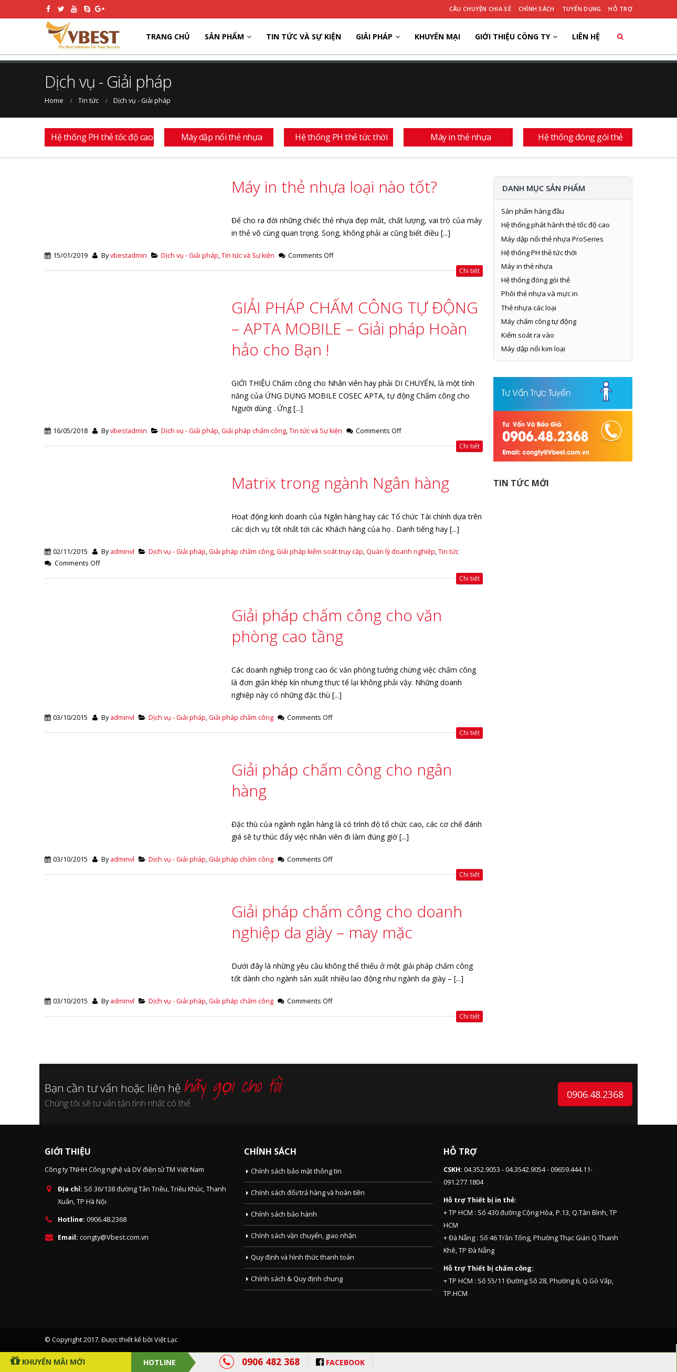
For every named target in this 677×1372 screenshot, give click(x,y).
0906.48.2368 (595, 1094)
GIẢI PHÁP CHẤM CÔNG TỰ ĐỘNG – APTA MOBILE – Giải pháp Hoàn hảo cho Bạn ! (354, 328)
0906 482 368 (271, 1361)
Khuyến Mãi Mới (52, 1362)
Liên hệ (586, 36)
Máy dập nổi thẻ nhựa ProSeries (552, 239)
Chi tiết (469, 270)
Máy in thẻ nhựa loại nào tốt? (334, 186)
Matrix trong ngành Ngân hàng (340, 483)
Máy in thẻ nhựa (527, 266)
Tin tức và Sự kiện (303, 36)
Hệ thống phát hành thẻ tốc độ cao (555, 224)
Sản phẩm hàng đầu (532, 211)
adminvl (122, 551)
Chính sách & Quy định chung (297, 1278)
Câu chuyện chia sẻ (480, 9)
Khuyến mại (437, 36)
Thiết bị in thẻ (490, 1200)
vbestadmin (128, 255)
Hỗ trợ (620, 9)
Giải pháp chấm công (253, 430)
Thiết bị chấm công (499, 1268)
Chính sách (537, 9)
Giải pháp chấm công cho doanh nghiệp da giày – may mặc (346, 921)
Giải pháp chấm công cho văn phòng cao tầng (336, 625)
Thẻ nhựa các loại (528, 307)
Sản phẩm (224, 36)
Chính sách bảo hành (284, 1214)
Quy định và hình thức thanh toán (302, 1257)
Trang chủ (168, 36)
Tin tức (448, 551)
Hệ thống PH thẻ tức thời (539, 252)
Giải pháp (374, 36)
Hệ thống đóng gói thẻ (535, 280)
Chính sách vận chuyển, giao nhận (303, 1235)
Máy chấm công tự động (538, 321)
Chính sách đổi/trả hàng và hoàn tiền (308, 1192)
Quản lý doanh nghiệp (400, 551)
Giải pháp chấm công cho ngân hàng (341, 780)
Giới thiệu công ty (512, 36)
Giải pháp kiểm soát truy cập (320, 551)
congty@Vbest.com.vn (114, 1237)
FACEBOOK (345, 1362)
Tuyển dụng (581, 9)
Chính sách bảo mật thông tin (296, 1171)
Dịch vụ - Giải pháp (189, 255)
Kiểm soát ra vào (527, 335)
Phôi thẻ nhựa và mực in (539, 293)
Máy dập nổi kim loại (533, 348)
